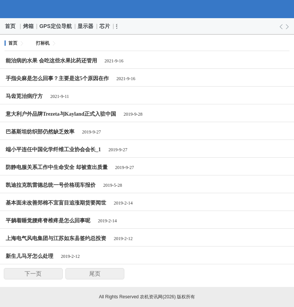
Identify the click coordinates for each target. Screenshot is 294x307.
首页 (10, 26)
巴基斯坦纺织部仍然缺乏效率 (40, 132)
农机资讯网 (147, 9)
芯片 (105, 26)
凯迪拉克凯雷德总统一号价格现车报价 (51, 185)
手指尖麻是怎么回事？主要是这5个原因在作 (57, 78)
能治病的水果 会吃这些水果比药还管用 (51, 61)
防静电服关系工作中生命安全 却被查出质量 (57, 167)
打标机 (43, 43)
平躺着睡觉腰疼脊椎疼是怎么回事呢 (48, 220)
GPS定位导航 (56, 26)
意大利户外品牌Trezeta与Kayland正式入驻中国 (61, 114)
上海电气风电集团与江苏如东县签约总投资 (56, 238)
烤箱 (29, 26)
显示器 (85, 26)
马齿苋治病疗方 (24, 96)
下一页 (33, 274)
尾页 (95, 274)
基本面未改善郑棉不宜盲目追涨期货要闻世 (56, 203)
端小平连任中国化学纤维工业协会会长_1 (53, 149)
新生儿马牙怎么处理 (29, 256)
